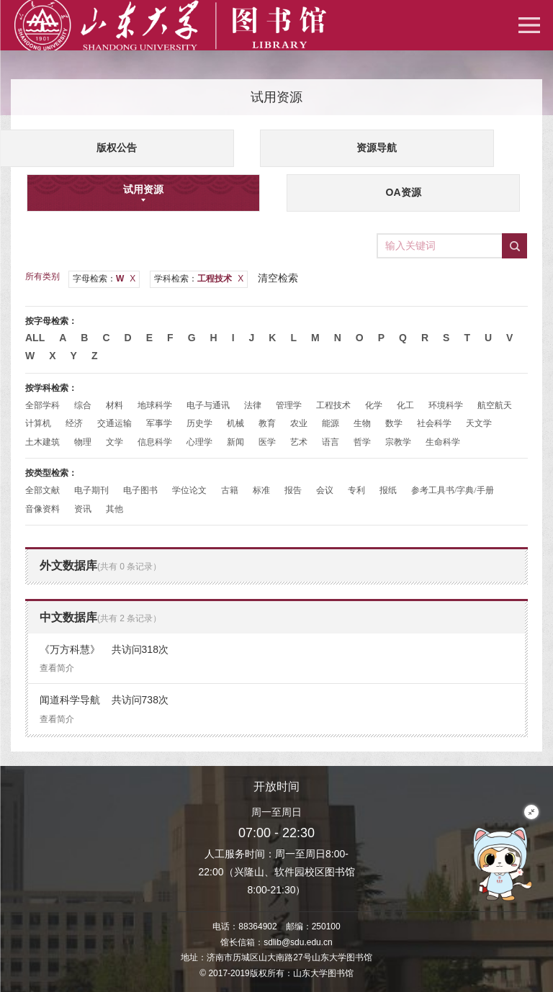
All (35, 337)
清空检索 (278, 278)
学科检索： (198, 279)
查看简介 (57, 668)
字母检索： (104, 279)
